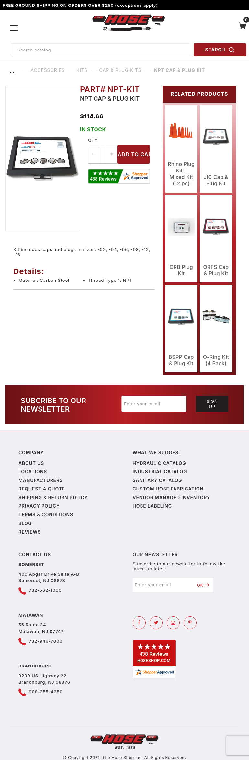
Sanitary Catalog (157, 480)
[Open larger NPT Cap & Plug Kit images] (42, 158)
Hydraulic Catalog (159, 463)
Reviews (29, 531)
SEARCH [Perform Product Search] (220, 50)
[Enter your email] (153, 404)
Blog (25, 523)
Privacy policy (39, 506)
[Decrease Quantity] (94, 154)
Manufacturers (40, 480)
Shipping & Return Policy (53, 497)
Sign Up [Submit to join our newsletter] (212, 404)
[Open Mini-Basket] (242, 28)
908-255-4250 (45, 691)
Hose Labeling (152, 506)
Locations (32, 471)
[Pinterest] (190, 622)
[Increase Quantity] (112, 154)
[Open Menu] (14, 28)
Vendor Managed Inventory (171, 497)
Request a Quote (41, 488)
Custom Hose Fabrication (168, 488)
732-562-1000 (45, 590)
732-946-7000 (45, 641)
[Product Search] (100, 49)
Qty (92, 140)
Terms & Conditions (45, 514)
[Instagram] (173, 622)
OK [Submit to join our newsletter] (203, 585)
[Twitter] (156, 622)
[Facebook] (139, 622)
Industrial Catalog (160, 471)
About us (31, 463)
